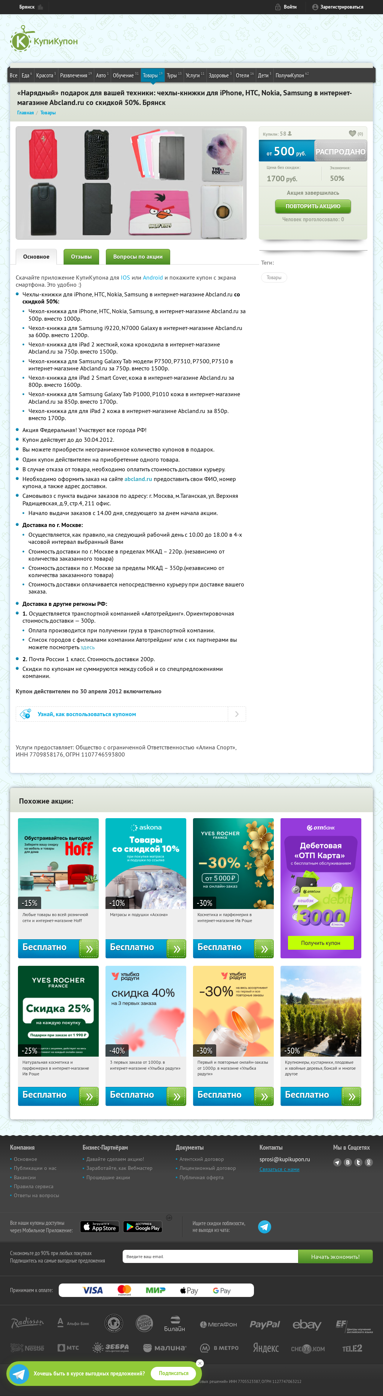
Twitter (358, 1162)
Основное (36, 257)
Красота (46, 75)
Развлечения (76, 75)
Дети (265, 75)
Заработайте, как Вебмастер (119, 1168)
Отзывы (81, 257)
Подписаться (174, 1373)
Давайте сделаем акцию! (115, 1159)
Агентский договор (202, 1159)
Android (154, 277)
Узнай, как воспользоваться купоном (87, 714)
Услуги (195, 75)
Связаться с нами (280, 1169)
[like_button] (352, 134)
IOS (126, 277)
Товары (153, 75)
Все (14, 75)
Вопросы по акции (138, 257)
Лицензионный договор (208, 1168)
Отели (245, 75)
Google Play (142, 1227)
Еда (27, 75)
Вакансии (25, 1177)
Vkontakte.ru (348, 1162)
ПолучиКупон (292, 75)
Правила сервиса (33, 1186)
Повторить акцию (313, 206)
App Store (99, 1227)
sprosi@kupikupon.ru (285, 1159)
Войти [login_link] (290, 7)
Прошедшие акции (108, 1177)
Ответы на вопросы (36, 1195)
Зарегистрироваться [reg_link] (342, 7)
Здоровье (220, 75)
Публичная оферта (202, 1177)
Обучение (126, 75)
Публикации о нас (35, 1168)
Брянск (26, 7)
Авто (102, 75)
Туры (174, 75)
